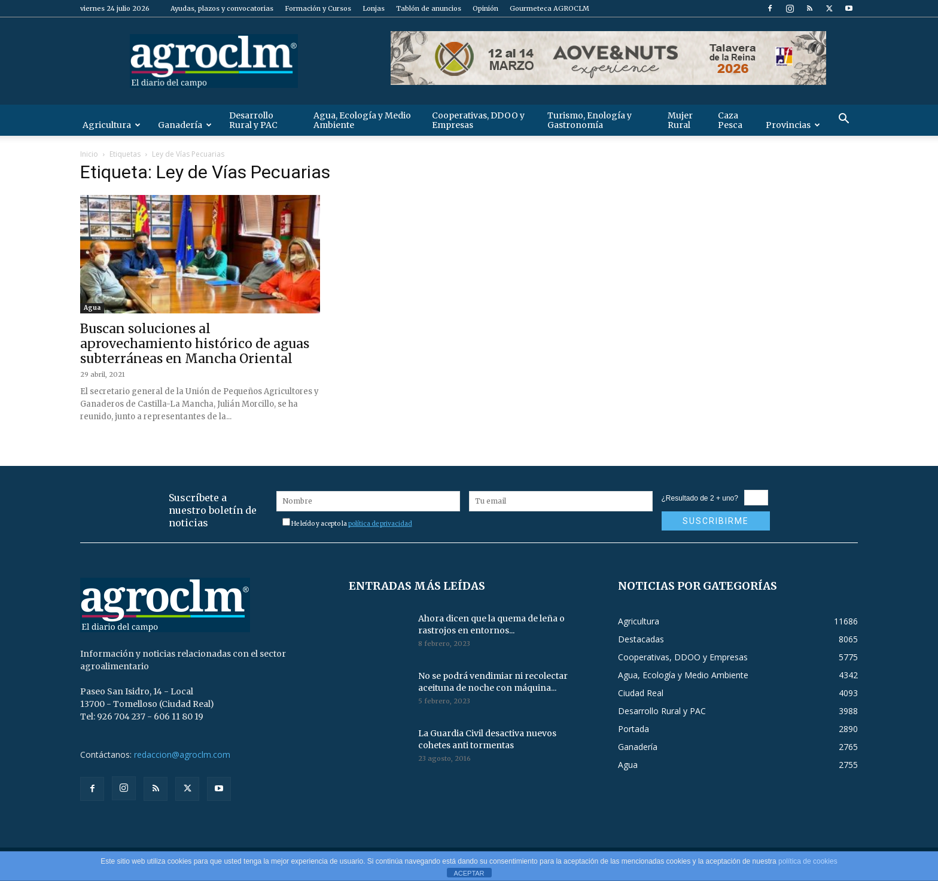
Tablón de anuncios (428, 8)
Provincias (793, 125)
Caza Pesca (730, 120)
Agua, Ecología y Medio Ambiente (362, 120)
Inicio (89, 154)
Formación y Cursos (318, 8)
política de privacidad (380, 524)
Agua (92, 308)
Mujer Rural (680, 120)
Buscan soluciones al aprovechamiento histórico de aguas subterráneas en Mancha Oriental (194, 344)
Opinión (485, 8)
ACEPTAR (468, 873)
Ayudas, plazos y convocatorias (221, 8)
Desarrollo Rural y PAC (253, 120)
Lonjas (374, 8)
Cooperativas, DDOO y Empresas (478, 120)
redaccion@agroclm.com (182, 754)
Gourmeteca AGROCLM (549, 8)
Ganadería (185, 125)
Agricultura (112, 125)
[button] (843, 120)
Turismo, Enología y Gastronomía (589, 120)
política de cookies (808, 861)
